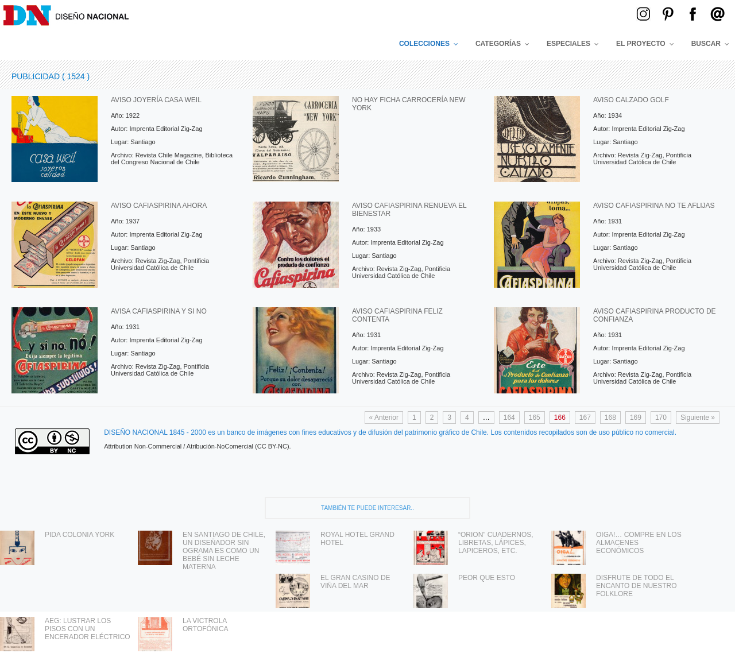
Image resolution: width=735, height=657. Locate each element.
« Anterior (384, 417)
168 (610, 417)
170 (661, 417)
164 (509, 417)
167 (585, 417)
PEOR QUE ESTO (486, 578)
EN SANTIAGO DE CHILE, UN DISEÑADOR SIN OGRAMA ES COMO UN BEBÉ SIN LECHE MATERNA (224, 551)
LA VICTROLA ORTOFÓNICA (206, 625)
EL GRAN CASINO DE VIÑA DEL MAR (355, 582)
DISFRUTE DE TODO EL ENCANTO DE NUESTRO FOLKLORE (636, 586)
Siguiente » (697, 417)
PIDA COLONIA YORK (79, 535)
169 (635, 417)
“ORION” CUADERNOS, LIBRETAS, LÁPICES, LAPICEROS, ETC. (495, 543)
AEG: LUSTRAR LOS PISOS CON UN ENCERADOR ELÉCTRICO (87, 629)
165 (534, 417)
